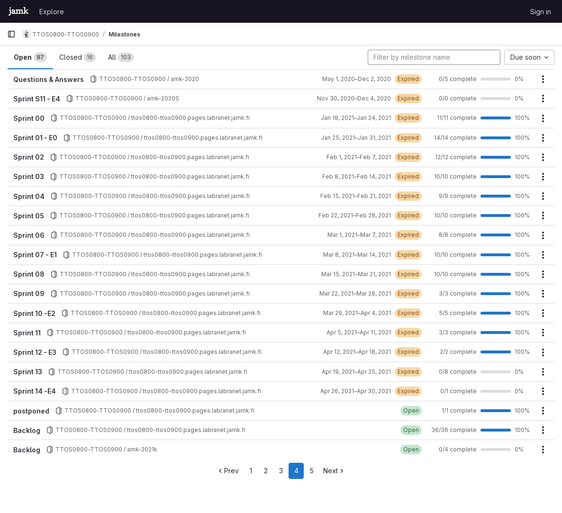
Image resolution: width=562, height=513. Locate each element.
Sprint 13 (27, 372)
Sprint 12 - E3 (34, 352)
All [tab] (121, 57)
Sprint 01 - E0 (35, 138)
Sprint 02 (28, 157)
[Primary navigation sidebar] (11, 34)
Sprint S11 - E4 (36, 99)
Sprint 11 (27, 333)
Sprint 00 (29, 118)
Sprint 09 (29, 293)
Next (334, 471)
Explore (51, 12)
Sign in (540, 12)
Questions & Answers (48, 79)
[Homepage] (18, 11)
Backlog (26, 430)
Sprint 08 (29, 274)
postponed (31, 411)
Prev (228, 471)
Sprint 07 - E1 (35, 255)
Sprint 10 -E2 (34, 313)
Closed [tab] (77, 57)
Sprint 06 (29, 235)
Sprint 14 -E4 (34, 391)
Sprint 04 (29, 196)
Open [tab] (30, 57)
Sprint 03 (28, 176)
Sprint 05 (28, 216)
